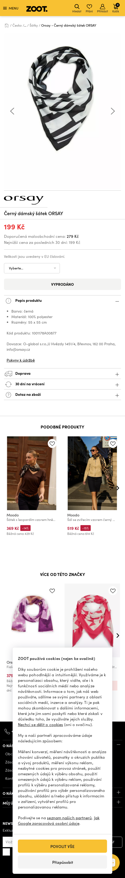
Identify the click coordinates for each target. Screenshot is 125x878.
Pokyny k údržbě (21, 360)
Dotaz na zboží (62, 394)
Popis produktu (62, 300)
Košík (116, 7)
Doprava (62, 373)
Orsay (12, 662)
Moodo (13, 514)
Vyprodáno (62, 284)
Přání (89, 8)
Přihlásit (102, 8)
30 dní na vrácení (62, 384)
